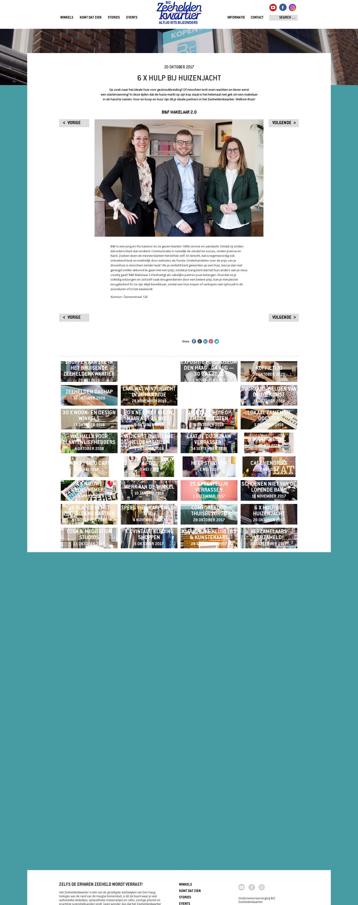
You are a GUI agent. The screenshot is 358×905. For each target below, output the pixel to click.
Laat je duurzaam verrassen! (209, 569)
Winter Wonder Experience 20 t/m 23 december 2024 (149, 389)
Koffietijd (269, 389)
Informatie (236, 17)
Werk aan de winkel (149, 688)
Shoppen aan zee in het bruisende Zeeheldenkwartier (89, 389)
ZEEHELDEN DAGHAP (89, 449)
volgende (281, 123)
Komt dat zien (90, 17)
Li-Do (149, 629)
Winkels (66, 17)
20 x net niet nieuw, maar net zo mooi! (149, 509)
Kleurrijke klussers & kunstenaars (209, 808)
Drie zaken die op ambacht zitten (209, 509)
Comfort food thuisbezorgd (209, 748)
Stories (114, 17)
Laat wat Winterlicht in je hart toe (149, 449)
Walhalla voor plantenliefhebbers (89, 569)
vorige (74, 123)
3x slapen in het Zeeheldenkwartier (89, 748)
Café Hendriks (268, 629)
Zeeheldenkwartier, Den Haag (179, 14)
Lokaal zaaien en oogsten (268, 509)
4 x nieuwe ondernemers (89, 688)
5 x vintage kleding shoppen (149, 808)
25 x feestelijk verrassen (209, 688)
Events (131, 17)
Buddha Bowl (269, 569)
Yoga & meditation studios (89, 808)
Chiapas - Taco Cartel (89, 629)
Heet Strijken (209, 629)
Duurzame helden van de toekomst (269, 449)
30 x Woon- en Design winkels (89, 509)
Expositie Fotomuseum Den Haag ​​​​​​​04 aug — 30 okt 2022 (209, 389)
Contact (257, 17)
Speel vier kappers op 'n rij (149, 748)
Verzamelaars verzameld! (269, 808)
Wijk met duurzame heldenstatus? (149, 569)
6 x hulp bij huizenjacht (269, 748)
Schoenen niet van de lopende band (269, 688)
